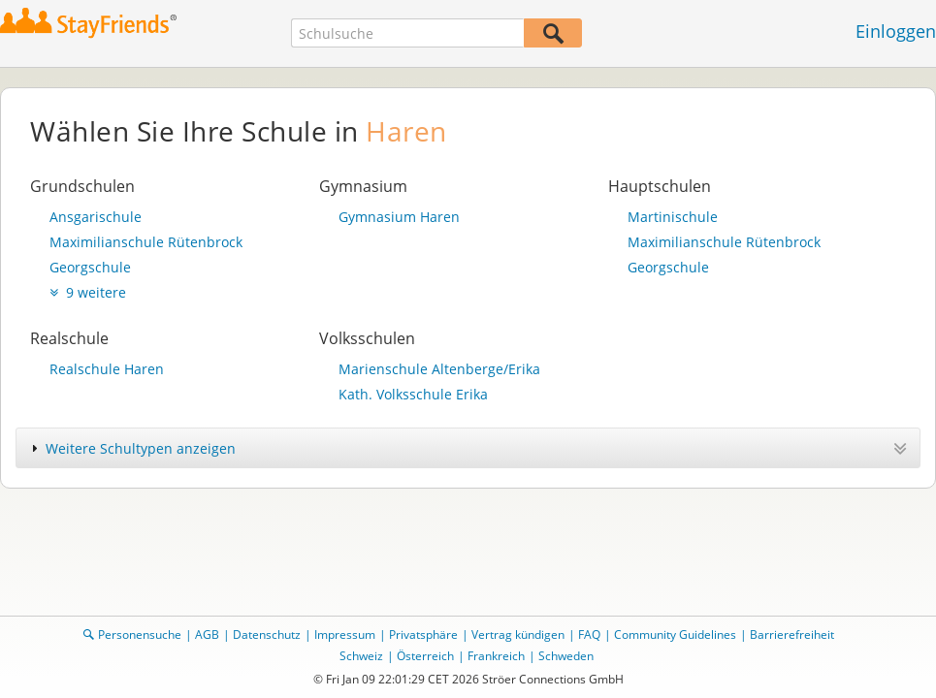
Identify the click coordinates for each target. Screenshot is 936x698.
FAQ (589, 634)
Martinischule (673, 216)
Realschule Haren (106, 369)
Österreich (425, 656)
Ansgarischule (95, 216)
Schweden (566, 656)
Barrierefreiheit (792, 634)
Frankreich (496, 656)
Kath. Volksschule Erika (413, 394)
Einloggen (895, 31)
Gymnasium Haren (399, 216)
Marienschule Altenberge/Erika (439, 369)
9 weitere (87, 292)
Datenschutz (267, 634)
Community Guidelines (675, 634)
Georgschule (90, 267)
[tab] (468, 448)
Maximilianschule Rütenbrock (145, 242)
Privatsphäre (423, 634)
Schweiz (361, 656)
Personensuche (139, 634)
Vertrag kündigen (518, 634)
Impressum (344, 634)
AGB (207, 634)
